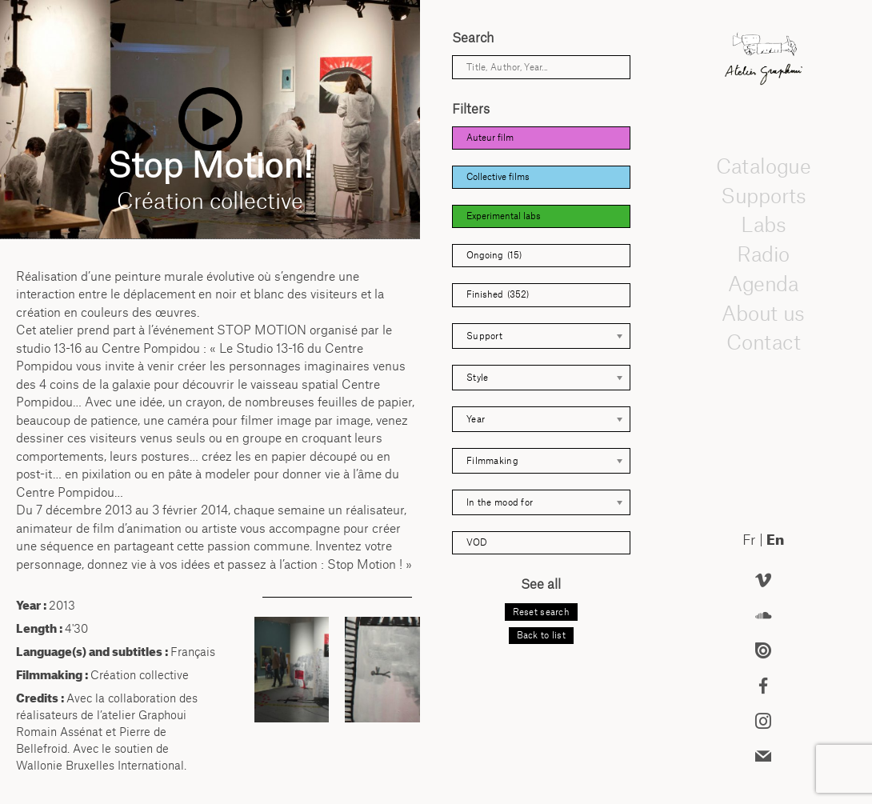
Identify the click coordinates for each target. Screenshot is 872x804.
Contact (763, 342)
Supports (763, 195)
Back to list (541, 635)
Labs (763, 224)
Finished (497, 295)
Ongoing (494, 255)
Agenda (763, 283)
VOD (476, 542)
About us (763, 313)
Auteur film (490, 137)
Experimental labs (503, 216)
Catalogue (763, 166)
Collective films (498, 176)
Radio (763, 254)
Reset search (541, 612)
